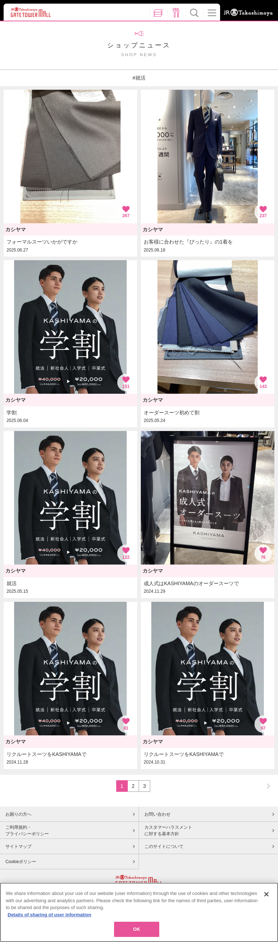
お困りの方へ (18, 814)
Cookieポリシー (20, 861)
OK (136, 931)
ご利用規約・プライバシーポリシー (27, 830)
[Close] (266, 896)
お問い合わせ (157, 814)
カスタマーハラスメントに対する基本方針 (168, 830)
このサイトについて (164, 846)
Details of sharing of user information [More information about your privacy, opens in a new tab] (49, 917)
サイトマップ (18, 846)
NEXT (265, 785)
